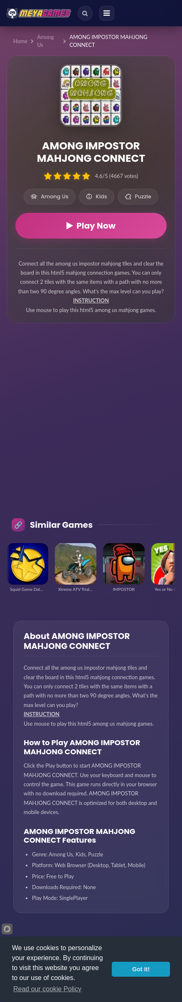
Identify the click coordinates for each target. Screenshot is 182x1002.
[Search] (85, 13)
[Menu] (106, 13)
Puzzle (138, 196)
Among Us (45, 41)
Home (20, 41)
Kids (96, 196)
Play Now (91, 226)
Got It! (141, 969)
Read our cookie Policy (47, 988)
